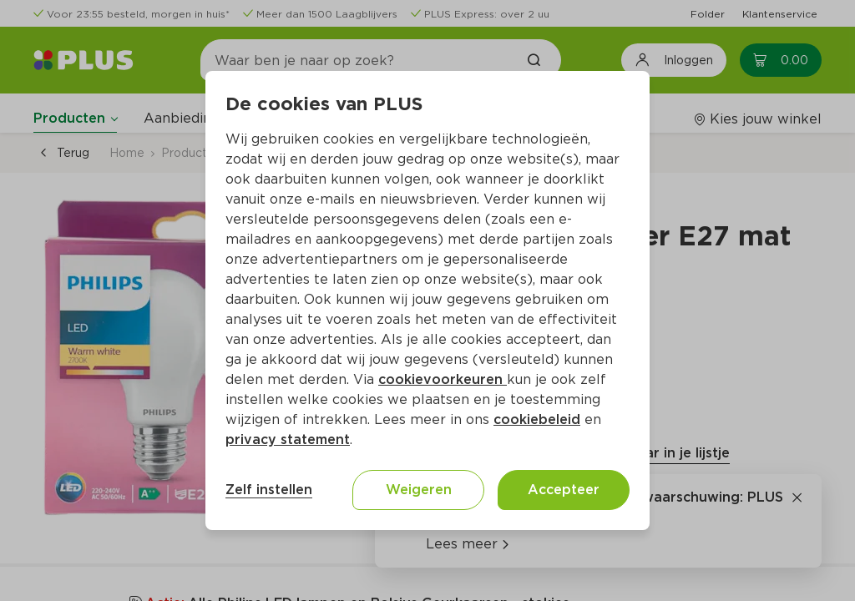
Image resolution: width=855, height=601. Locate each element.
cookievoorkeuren (442, 379)
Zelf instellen (268, 489)
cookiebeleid (536, 419)
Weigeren (419, 489)
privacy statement (287, 439)
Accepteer (564, 489)
